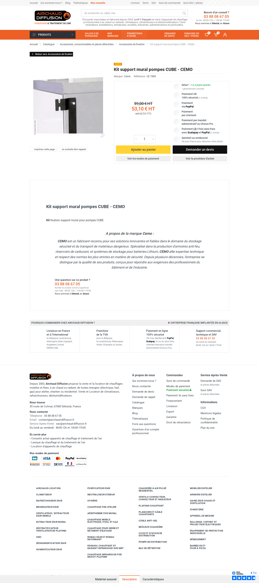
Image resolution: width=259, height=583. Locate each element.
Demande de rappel (143, 397)
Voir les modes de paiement (143, 158)
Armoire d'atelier (198, 494)
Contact (135, 3)
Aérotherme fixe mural (99, 513)
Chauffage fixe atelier (99, 507)
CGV (203, 407)
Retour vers (51, 54)
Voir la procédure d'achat (200, 158)
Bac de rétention (146, 548)
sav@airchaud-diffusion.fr (71, 423)
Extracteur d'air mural (48, 522)
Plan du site (208, 427)
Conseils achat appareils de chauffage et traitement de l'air (66, 438)
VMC (36, 537)
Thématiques (80, 3)
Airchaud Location (45, 488)
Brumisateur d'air (45, 507)
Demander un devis (200, 149)
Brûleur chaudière (148, 527)
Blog (67, 3)
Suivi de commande (169, 3)
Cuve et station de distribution (147, 534)
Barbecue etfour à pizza (195, 547)
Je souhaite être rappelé (72, 149)
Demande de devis (143, 391)
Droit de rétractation (178, 422)
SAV (153, 3)
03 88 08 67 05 (216, 16)
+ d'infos (203, 98)
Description (129, 579)
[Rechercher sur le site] (130, 13)
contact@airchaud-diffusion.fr (56, 419)
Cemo (127, 76)
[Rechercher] (184, 13)
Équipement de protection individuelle (204, 532)
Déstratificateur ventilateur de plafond (48, 529)
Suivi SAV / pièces (193, 3)
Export (170, 411)
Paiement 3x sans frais (180, 395)
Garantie (171, 417)
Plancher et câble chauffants (147, 513)
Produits (53, 34)
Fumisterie (194, 509)
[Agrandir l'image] (102, 136)
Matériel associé (106, 579)
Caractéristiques (153, 579)
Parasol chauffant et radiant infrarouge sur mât (103, 547)
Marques (137, 407)
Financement (174, 400)
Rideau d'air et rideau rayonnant (98, 538)
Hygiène (89, 501)
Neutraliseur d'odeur (98, 494)
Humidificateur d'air (46, 549)
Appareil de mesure (199, 515)
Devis (146, 3)
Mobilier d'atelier (198, 488)
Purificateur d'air (96, 488)
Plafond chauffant (148, 506)
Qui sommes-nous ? (51, 3)
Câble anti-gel (145, 521)
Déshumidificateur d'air (48, 543)
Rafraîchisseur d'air (46, 501)
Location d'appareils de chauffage (51, 446)
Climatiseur (41, 494)
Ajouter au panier (143, 149)
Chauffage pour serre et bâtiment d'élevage (100, 529)
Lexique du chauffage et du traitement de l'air (58, 442)
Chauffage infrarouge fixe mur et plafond (102, 555)
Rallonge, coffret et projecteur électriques (203, 523)
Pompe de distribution (150, 542)
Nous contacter (141, 386)
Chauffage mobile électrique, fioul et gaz (100, 520)
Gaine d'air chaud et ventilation (200, 502)
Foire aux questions (144, 424)
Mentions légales (211, 413)
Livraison (171, 406)
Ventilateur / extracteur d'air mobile (50, 514)
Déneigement (195, 539)
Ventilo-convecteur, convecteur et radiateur (152, 498)
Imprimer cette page (42, 149)
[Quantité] (144, 139)
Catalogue (138, 402)
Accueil (34, 3)
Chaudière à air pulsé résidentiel (149, 489)
